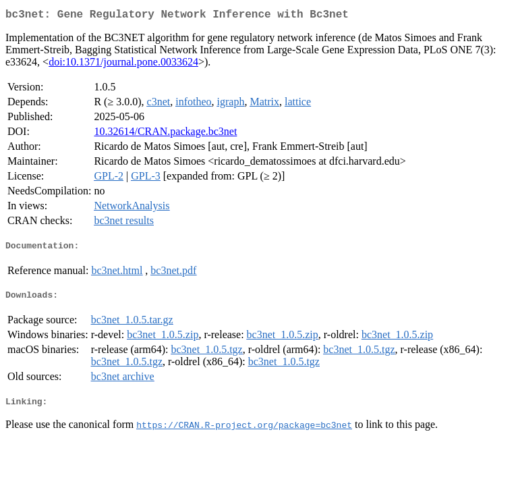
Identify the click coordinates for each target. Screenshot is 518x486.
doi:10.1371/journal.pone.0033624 (123, 64)
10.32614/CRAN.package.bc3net (165, 134)
